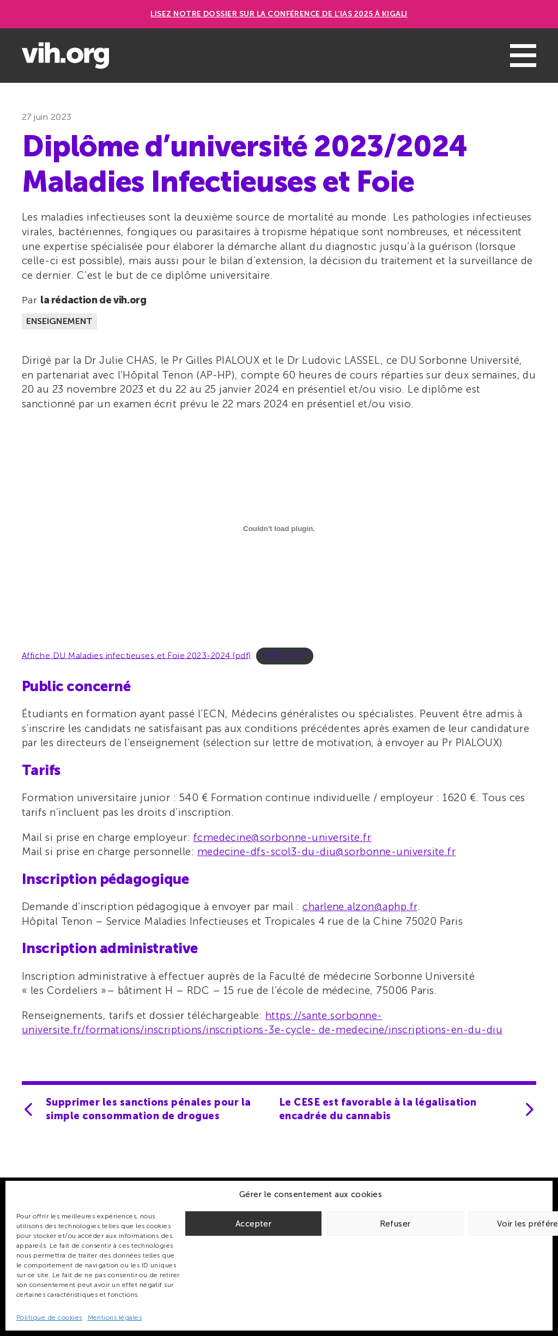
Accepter (253, 1224)
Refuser (395, 1224)
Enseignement (59, 321)
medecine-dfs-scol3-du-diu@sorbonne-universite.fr (326, 851)
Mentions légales (115, 1317)
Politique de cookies (49, 1317)
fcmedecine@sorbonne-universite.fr (282, 837)
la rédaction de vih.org (93, 300)
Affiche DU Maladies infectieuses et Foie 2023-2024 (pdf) (136, 655)
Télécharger (284, 655)
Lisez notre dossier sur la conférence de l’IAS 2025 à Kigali (279, 14)
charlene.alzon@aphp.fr (359, 906)
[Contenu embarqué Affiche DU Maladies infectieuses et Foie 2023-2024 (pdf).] (279, 529)
